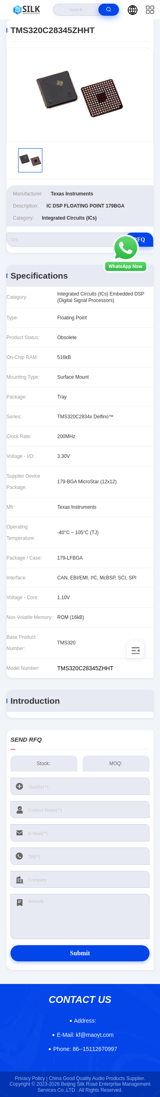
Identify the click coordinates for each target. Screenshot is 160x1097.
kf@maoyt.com (85, 1035)
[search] (108, 10)
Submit (80, 953)
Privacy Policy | (31, 1078)
